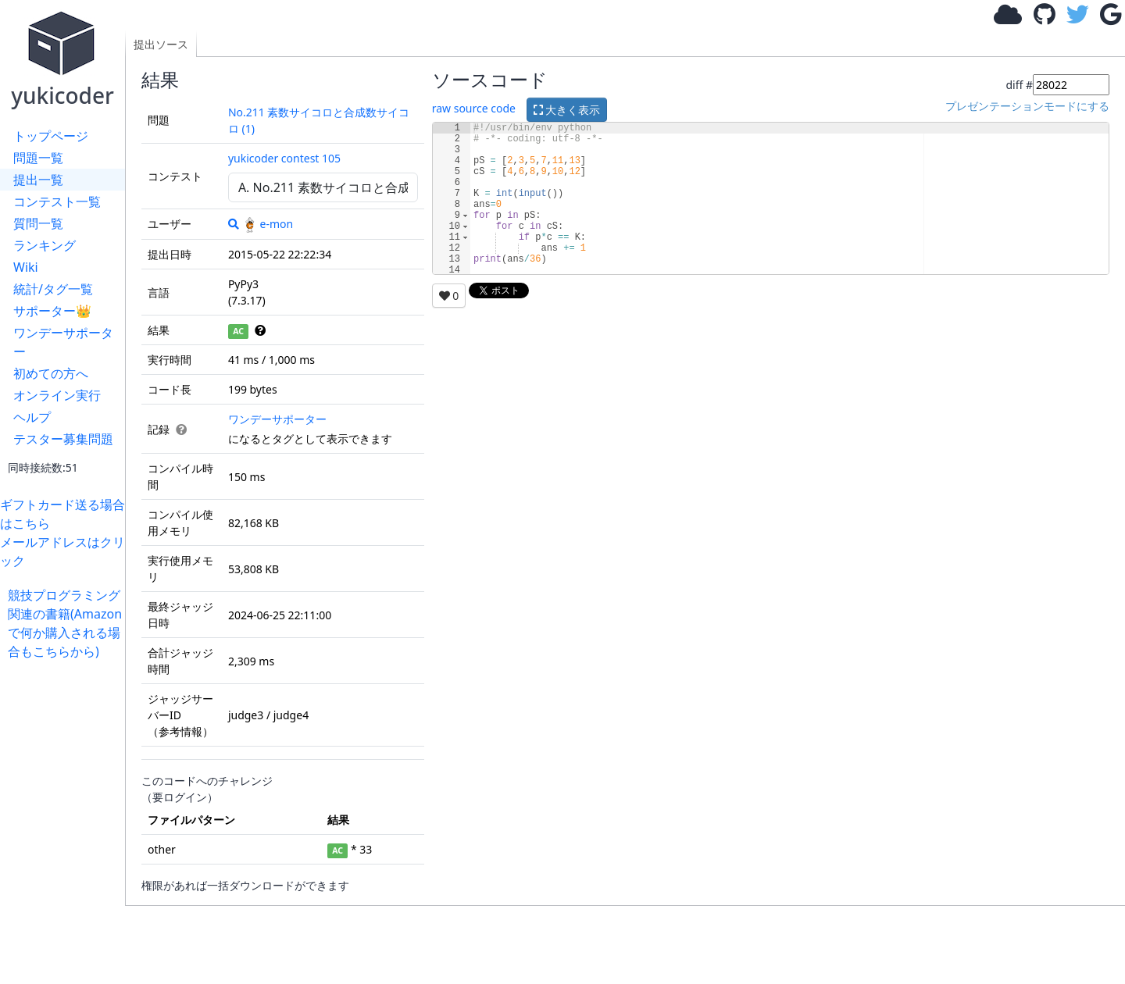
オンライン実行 (57, 395)
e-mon (268, 223)
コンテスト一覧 (57, 201)
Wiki (25, 267)
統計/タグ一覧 (53, 289)
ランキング (44, 245)
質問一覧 (38, 223)
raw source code (474, 108)
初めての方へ (50, 373)
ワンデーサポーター (63, 342)
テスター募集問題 (63, 438)
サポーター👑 (52, 310)
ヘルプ (32, 417)
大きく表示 (567, 109)
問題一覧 (38, 157)
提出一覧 (38, 179)
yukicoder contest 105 (284, 158)
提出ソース (161, 44)
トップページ (50, 135)
